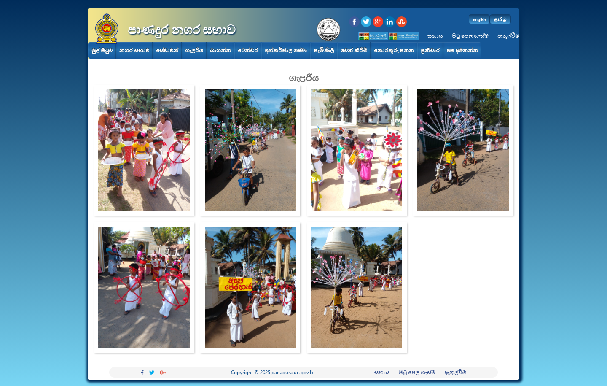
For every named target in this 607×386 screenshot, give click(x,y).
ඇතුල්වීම (508, 35)
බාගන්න (220, 50)
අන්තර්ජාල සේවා (286, 50)
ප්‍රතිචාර (430, 50)
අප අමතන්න (462, 50)
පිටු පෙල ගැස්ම (470, 35)
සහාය (435, 35)
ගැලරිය (194, 50)
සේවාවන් (167, 50)
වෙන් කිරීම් (354, 50)
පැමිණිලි (324, 50)
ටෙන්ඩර (248, 50)
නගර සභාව (134, 50)
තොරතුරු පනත (394, 50)
